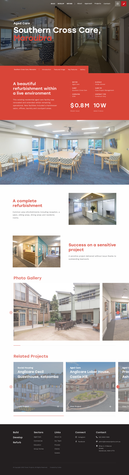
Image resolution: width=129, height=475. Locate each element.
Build (53, 3)
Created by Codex (55, 467)
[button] (118, 312)
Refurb (69, 3)
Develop (61, 3)
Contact (107, 3)
